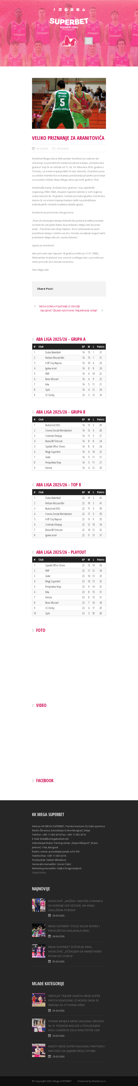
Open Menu (89, 41)
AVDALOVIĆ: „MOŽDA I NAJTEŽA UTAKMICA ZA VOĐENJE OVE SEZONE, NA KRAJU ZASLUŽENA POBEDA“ (75, 905)
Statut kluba (39, 872)
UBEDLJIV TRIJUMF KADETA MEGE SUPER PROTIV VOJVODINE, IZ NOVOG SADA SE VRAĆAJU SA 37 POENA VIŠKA (74, 1000)
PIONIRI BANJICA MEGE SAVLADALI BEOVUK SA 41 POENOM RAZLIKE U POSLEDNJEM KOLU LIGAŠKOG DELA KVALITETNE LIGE (76, 1025)
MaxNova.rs (99, 1081)
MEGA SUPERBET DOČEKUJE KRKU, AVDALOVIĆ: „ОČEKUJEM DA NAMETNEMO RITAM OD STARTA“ (75, 951)
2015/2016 (62, 148)
